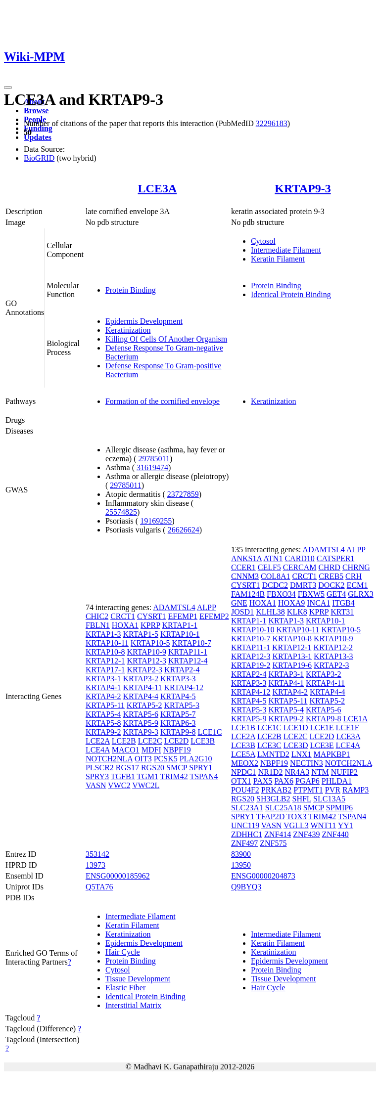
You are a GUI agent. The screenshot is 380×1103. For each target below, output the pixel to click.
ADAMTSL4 (174, 607)
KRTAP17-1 (105, 669)
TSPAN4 (204, 776)
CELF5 (269, 567)
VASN (96, 785)
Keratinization (128, 330)
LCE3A (157, 188)
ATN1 (273, 558)
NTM (320, 772)
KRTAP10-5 (150, 643)
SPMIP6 (339, 807)
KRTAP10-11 (107, 643)
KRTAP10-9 (146, 652)
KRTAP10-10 (253, 629)
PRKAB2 (276, 790)
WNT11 (323, 825)
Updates (37, 137)
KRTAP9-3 (303, 188)
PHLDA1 (337, 781)
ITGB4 (343, 603)
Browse (36, 110)
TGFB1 (123, 776)
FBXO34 (281, 594)
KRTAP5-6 (140, 714)
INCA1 (318, 603)
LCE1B (243, 727)
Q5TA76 (99, 886)
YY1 (345, 825)
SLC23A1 (247, 807)
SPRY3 (97, 776)
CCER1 (243, 567)
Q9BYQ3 (246, 886)
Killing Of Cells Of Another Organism (166, 339)
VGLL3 (296, 825)
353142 (97, 854)
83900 (241, 854)
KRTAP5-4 (103, 714)
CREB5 (331, 576)
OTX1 (241, 781)
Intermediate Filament (286, 250)
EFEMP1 (183, 616)
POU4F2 (245, 790)
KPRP (150, 625)
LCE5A (243, 754)
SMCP (176, 767)
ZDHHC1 (246, 834)
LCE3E (322, 745)
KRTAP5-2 (144, 705)
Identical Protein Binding (291, 294)
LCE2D (176, 741)
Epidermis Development (144, 321)
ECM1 (357, 585)
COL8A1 (275, 576)
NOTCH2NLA (109, 758)
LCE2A (98, 741)
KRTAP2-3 (144, 669)
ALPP (206, 607)
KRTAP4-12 (183, 687)
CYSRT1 (151, 616)
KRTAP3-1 (103, 678)
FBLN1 (98, 625)
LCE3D (296, 745)
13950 (241, 865)
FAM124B (248, 594)
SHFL (302, 798)
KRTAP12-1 (105, 661)
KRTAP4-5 (178, 696)
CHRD (329, 567)
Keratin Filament (278, 259)
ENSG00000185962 (118, 876)
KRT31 (342, 612)
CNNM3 (245, 576)
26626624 (183, 530)
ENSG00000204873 (263, 876)
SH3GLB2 (273, 798)
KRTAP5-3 (181, 705)
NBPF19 (177, 750)
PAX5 (263, 781)
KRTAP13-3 (333, 656)
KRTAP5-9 (140, 723)
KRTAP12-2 (333, 647)
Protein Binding (130, 290)
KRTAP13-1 (292, 656)
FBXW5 (311, 594)
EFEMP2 (214, 616)
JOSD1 (242, 612)
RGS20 (152, 767)
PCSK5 (166, 758)
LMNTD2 (273, 754)
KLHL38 (270, 612)
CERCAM (300, 567)
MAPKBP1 (332, 754)
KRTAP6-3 (178, 723)
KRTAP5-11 (105, 705)
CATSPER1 (335, 558)
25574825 (121, 512)
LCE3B (202, 741)
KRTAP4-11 (142, 687)
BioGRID (39, 158)
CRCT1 (122, 616)
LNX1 (301, 754)
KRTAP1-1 (179, 625)
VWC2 (119, 785)
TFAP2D (270, 816)
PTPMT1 (308, 790)
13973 (95, 865)
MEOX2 (244, 763)
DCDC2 (275, 585)
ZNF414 (277, 834)
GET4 (336, 594)
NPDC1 (243, 772)
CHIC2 (97, 616)
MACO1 (126, 750)
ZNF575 (273, 843)
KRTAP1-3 (103, 634)
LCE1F (347, 727)
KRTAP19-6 (292, 665)
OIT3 (143, 758)
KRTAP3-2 (140, 678)
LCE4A (98, 750)
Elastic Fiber (125, 987)
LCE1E (322, 727)
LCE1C (210, 732)
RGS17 (127, 767)
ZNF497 (244, 843)
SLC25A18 (283, 807)
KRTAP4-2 (103, 696)
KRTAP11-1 (187, 652)
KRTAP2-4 (182, 669)
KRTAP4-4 (140, 696)
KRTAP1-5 (140, 634)
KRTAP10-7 (191, 643)
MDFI (151, 750)
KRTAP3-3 (178, 678)
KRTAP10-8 (105, 652)
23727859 (183, 494)
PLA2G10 (196, 758)
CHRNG (356, 567)
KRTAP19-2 (251, 665)
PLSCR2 (100, 767)
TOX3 (296, 816)
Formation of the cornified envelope (162, 401)
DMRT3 (303, 585)
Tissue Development (137, 978)
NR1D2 (270, 772)
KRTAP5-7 (178, 714)
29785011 (154, 458)
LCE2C (150, 741)
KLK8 (297, 612)
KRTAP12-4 (188, 661)
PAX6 (283, 781)
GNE (239, 603)
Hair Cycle (122, 952)
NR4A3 (297, 772)
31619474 (152, 467)
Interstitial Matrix (133, 1005)
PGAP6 (307, 781)
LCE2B (124, 741)
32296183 (271, 123)
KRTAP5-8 (103, 723)
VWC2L (145, 785)
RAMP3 (355, 790)
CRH (353, 576)
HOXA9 (291, 603)
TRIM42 (174, 776)
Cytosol (263, 241)
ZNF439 (306, 834)
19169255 (156, 521)
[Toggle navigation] (8, 87)
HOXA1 (125, 625)
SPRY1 (200, 767)
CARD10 (299, 558)
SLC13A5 (329, 798)
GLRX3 (361, 594)
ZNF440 (335, 834)
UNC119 (245, 825)
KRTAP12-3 (146, 661)
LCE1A (355, 718)
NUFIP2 (344, 772)
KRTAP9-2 (103, 732)
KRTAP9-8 (178, 732)
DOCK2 (331, 585)
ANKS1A (246, 558)
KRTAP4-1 (103, 687)
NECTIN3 (306, 763)
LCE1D (296, 727)
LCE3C (269, 745)
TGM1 (147, 776)
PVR (332, 790)
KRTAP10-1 (180, 634)
